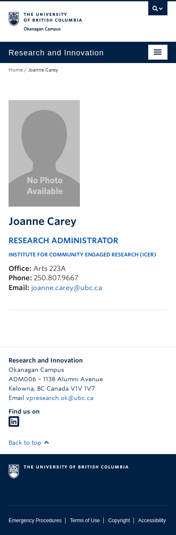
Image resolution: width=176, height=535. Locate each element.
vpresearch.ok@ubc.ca (60, 397)
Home (16, 70)
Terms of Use (85, 520)
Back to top (29, 442)
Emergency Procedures (35, 520)
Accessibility (152, 520)
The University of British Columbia (64, 17)
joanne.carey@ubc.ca (66, 288)
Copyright (119, 520)
